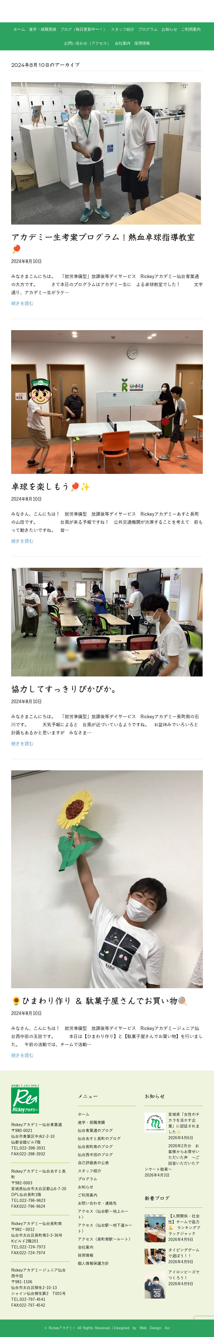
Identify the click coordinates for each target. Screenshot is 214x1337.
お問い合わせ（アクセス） (87, 43)
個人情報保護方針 (93, 1263)
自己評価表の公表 (93, 1163)
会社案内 (122, 43)
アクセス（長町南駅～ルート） (105, 1239)
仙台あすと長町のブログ (99, 1139)
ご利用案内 (191, 29)
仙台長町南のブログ (95, 1147)
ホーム (19, 29)
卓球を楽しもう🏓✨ (50, 487)
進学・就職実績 (42, 29)
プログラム (148, 29)
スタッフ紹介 (122, 29)
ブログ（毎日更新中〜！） (83, 29)
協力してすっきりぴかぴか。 (65, 689)
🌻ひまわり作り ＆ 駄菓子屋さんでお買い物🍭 (99, 1001)
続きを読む (22, 303)
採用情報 (142, 43)
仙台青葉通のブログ (95, 1131)
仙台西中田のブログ (95, 1155)
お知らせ (169, 29)
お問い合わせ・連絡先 (97, 1203)
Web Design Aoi (155, 1328)
